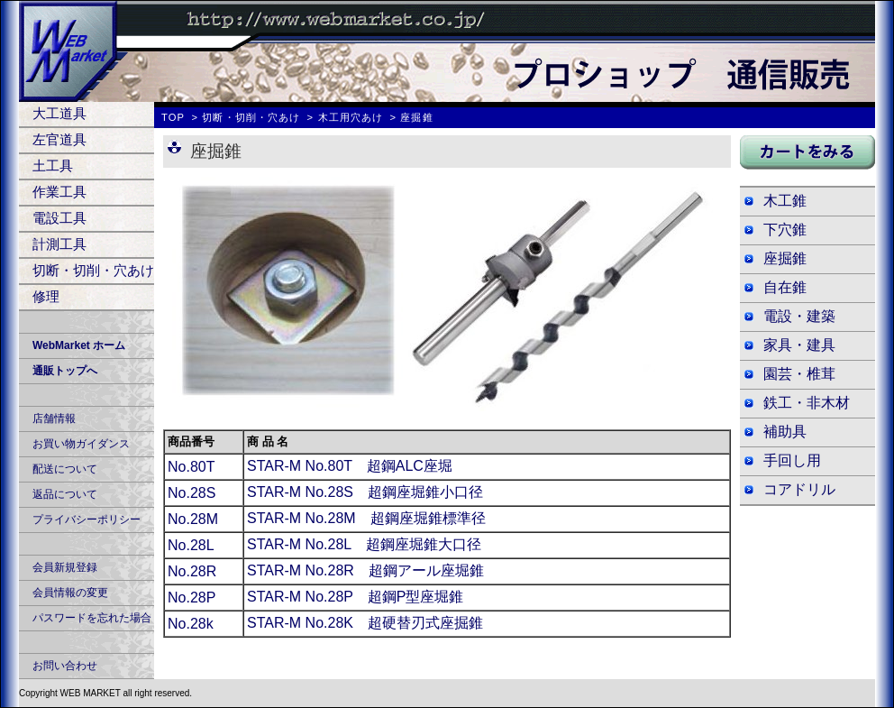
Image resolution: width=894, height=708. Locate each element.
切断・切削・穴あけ (93, 270)
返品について (64, 494)
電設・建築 (799, 316)
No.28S (191, 493)
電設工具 (59, 217)
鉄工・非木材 (806, 402)
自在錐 (785, 287)
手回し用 (792, 460)
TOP (173, 117)
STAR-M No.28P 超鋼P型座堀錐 (355, 596)
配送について (64, 469)
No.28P (191, 597)
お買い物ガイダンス (81, 443)
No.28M (193, 519)
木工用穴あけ (351, 117)
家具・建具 (799, 345)
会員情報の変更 (70, 592)
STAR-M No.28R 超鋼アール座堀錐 (365, 570)
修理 (45, 296)
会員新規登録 (64, 567)
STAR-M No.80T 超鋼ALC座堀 (349, 466)
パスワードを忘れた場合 (91, 617)
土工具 (52, 165)
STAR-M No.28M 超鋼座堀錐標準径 (366, 518)
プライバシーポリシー (86, 519)
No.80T (191, 466)
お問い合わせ (64, 665)
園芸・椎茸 (799, 374)
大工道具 (59, 113)
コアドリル (799, 489)
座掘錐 (785, 258)
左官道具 (59, 139)
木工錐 (785, 200)
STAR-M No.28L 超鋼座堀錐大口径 (364, 544)
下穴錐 (785, 229)
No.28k (191, 623)
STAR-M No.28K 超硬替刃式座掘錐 (365, 622)
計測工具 (59, 244)
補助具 (785, 431)
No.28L (191, 545)
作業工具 (59, 191)
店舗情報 (54, 418)
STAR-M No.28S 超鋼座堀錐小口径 (365, 492)
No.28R (192, 571)
